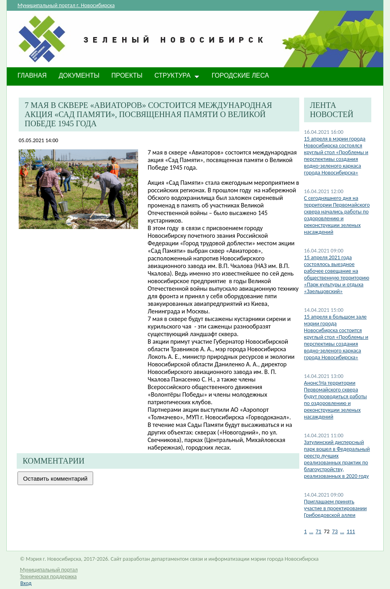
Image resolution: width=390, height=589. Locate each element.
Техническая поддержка (48, 576)
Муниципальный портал (49, 569)
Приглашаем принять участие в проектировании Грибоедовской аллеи (335, 508)
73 (334, 531)
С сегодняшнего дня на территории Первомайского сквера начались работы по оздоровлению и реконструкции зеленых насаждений (337, 215)
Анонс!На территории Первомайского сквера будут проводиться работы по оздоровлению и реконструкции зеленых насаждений (335, 400)
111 (351, 531)
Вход (25, 583)
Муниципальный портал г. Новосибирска (66, 5)
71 (318, 531)
